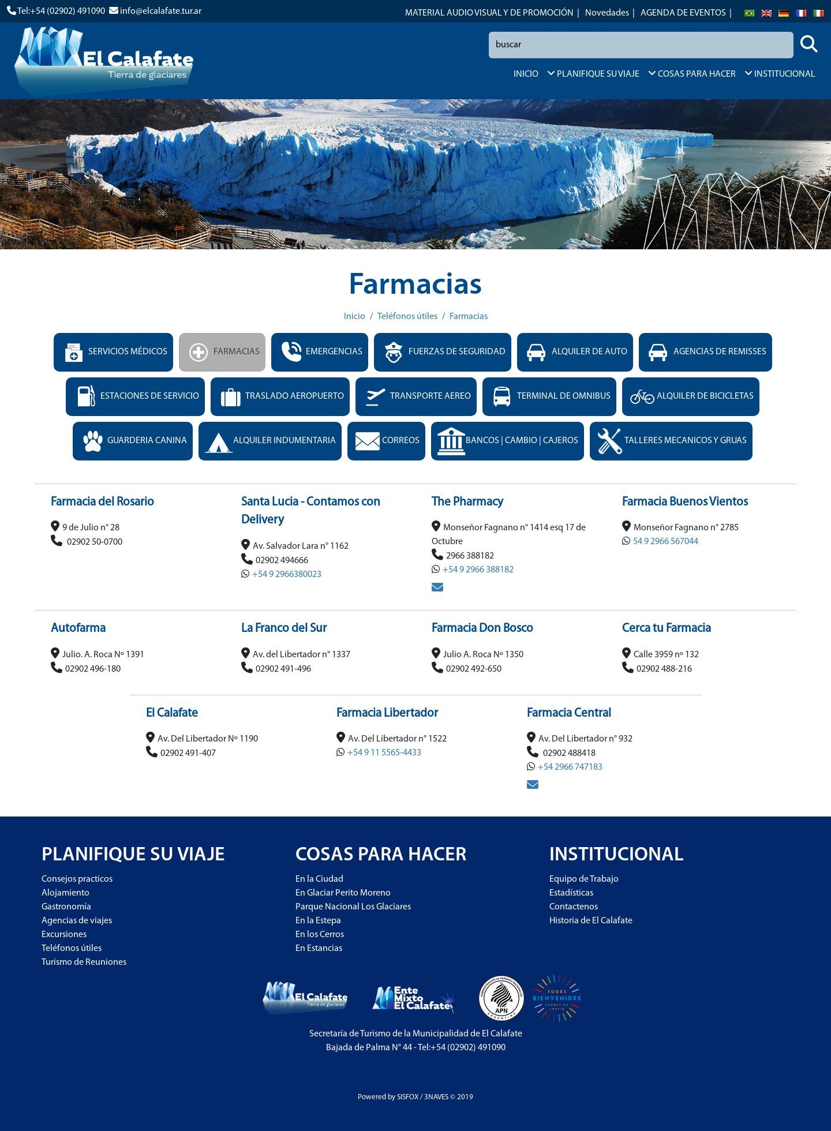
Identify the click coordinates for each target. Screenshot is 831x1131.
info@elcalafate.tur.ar (160, 11)
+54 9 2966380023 (286, 574)
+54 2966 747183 (570, 767)
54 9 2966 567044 (665, 541)
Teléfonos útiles (407, 316)
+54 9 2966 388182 (478, 570)
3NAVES (436, 1097)
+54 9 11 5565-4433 (384, 753)
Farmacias (469, 316)
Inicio (354, 316)
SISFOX (407, 1097)
